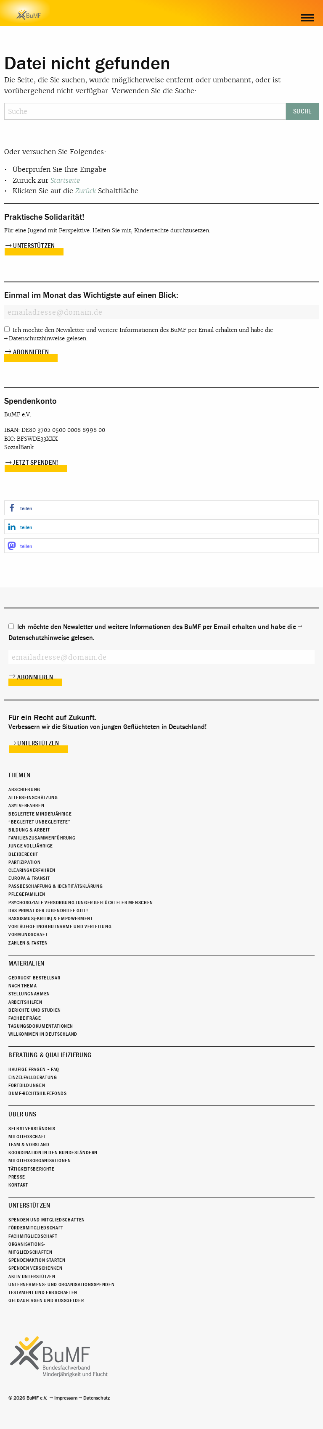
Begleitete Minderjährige (39, 814)
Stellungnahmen (29, 994)
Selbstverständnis (32, 1129)
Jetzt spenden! (35, 462)
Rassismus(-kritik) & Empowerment (50, 918)
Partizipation (24, 862)
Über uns (22, 1114)
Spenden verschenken (35, 1268)
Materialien (26, 963)
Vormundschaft (28, 934)
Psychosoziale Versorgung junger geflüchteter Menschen (80, 902)
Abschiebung (24, 789)
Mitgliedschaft (27, 1137)
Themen (19, 775)
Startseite (65, 180)
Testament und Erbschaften (42, 1292)
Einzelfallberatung (32, 1077)
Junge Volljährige (30, 846)
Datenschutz (96, 1398)
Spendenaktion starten (36, 1260)
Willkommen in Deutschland (42, 1034)
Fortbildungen (26, 1085)
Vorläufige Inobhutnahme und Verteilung (59, 926)
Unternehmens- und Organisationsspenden (61, 1284)
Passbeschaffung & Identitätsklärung (55, 886)
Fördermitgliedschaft (36, 1228)
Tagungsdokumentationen (40, 1026)
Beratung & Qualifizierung (50, 1055)
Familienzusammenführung (42, 838)
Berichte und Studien (34, 1010)
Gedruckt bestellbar (34, 978)
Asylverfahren (26, 805)
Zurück (85, 191)
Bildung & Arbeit (29, 830)
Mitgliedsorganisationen (39, 1160)
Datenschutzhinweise (37, 338)
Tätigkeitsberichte (31, 1169)
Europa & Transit (29, 878)
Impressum (65, 1398)
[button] (161, 507)
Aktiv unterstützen (32, 1276)
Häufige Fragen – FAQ (33, 1069)
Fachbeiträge (24, 1018)
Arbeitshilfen (25, 1002)
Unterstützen (34, 246)
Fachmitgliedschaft (33, 1236)
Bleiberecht (23, 854)
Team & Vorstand (29, 1144)
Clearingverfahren (32, 870)
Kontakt (18, 1185)
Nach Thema (22, 986)
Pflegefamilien (26, 894)
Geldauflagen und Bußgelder (46, 1300)
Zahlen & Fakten (28, 943)
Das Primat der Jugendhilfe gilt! (48, 910)
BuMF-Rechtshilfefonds (37, 1093)
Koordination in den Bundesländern (53, 1152)
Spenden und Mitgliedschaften (46, 1220)
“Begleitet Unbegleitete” (39, 822)
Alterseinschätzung (33, 797)
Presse (16, 1177)
